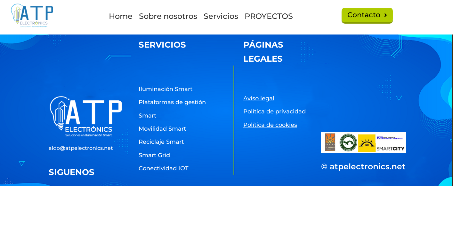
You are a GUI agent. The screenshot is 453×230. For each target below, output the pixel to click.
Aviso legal (258, 98)
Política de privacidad (274, 111)
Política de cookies (270, 124)
